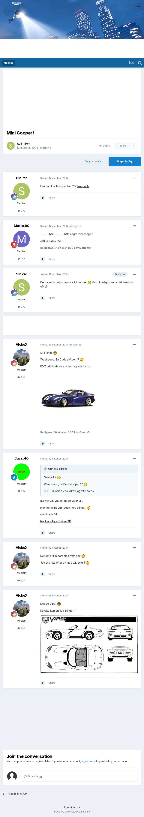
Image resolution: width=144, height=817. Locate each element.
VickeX (21, 344)
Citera (52, 197)
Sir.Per (25, 143)
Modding (45, 147)
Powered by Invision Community (72, 811)
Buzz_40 (21, 458)
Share (104, 145)
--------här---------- (52, 234)
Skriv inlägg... (34, 776)
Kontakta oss (72, 807)
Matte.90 (21, 226)
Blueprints (83, 186)
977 (22, 210)
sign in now (88, 761)
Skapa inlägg (125, 161)
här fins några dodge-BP (55, 521)
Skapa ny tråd (93, 161)
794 (22, 491)
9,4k (21, 377)
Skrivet (54, 177)
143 (21, 258)
